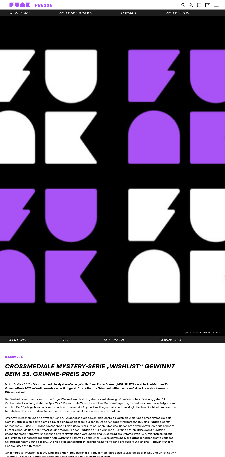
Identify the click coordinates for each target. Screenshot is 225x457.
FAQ (65, 340)
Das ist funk (19, 13)
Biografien (114, 340)
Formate (129, 13)
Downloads (170, 340)
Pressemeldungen (75, 13)
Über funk (17, 340)
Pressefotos (177, 13)
